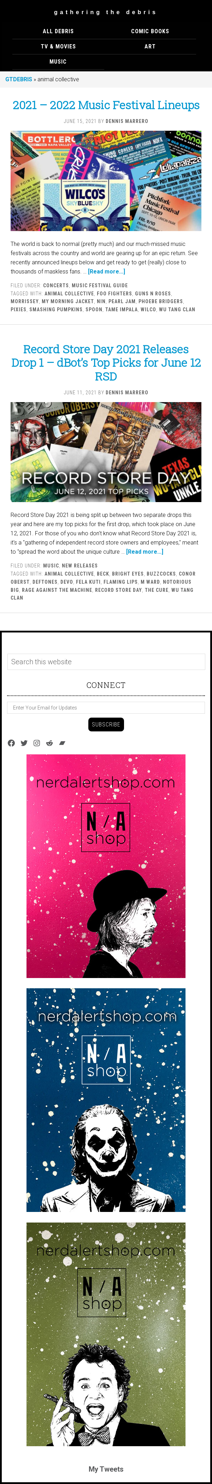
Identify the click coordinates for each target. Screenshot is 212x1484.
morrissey (25, 301)
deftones (45, 582)
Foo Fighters (114, 293)
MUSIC (51, 566)
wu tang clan (177, 309)
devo (66, 582)
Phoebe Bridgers (161, 301)
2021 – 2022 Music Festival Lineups (106, 104)
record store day (118, 590)
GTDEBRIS (18, 79)
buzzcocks (161, 574)
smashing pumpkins (56, 309)
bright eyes (128, 574)
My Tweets (106, 1469)
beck (103, 574)
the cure (157, 590)
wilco (148, 309)
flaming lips (121, 582)
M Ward (150, 582)
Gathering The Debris (106, 12)
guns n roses (153, 293)
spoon (94, 309)
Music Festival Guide (100, 285)
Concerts (56, 285)
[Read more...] (106, 271)
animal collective (69, 293)
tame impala (121, 309)
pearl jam (122, 301)
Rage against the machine (57, 590)
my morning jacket (68, 301)
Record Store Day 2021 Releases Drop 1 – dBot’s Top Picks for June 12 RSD (106, 362)
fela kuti (88, 582)
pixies (18, 309)
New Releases (80, 566)
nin (101, 301)
